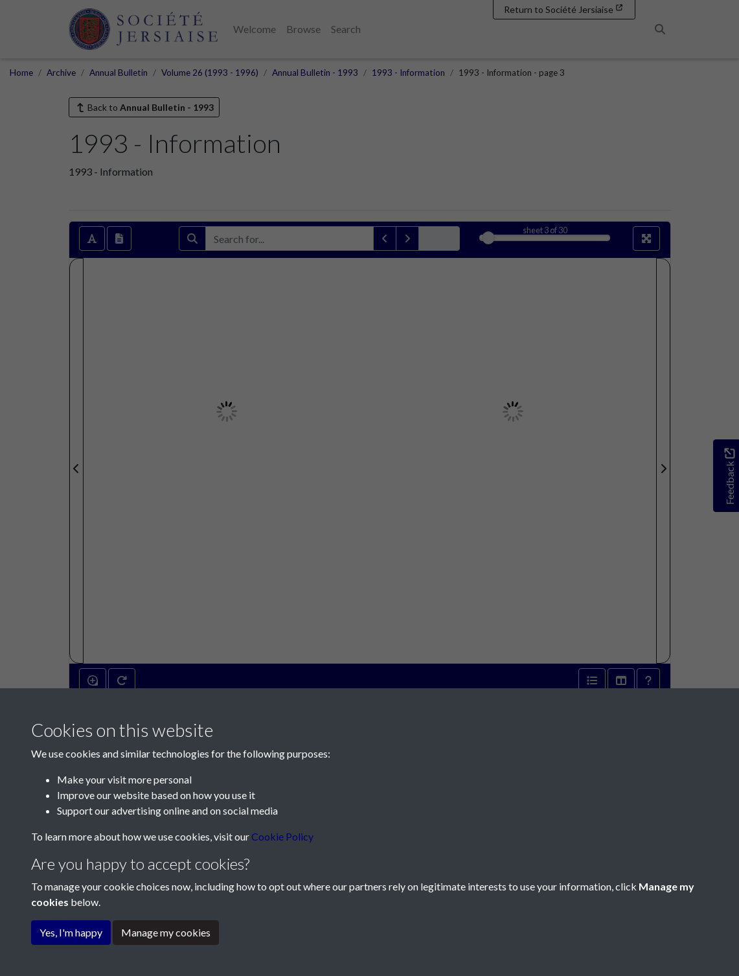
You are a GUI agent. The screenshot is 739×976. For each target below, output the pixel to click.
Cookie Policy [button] (282, 836)
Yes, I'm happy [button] (71, 932)
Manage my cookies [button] (165, 932)
